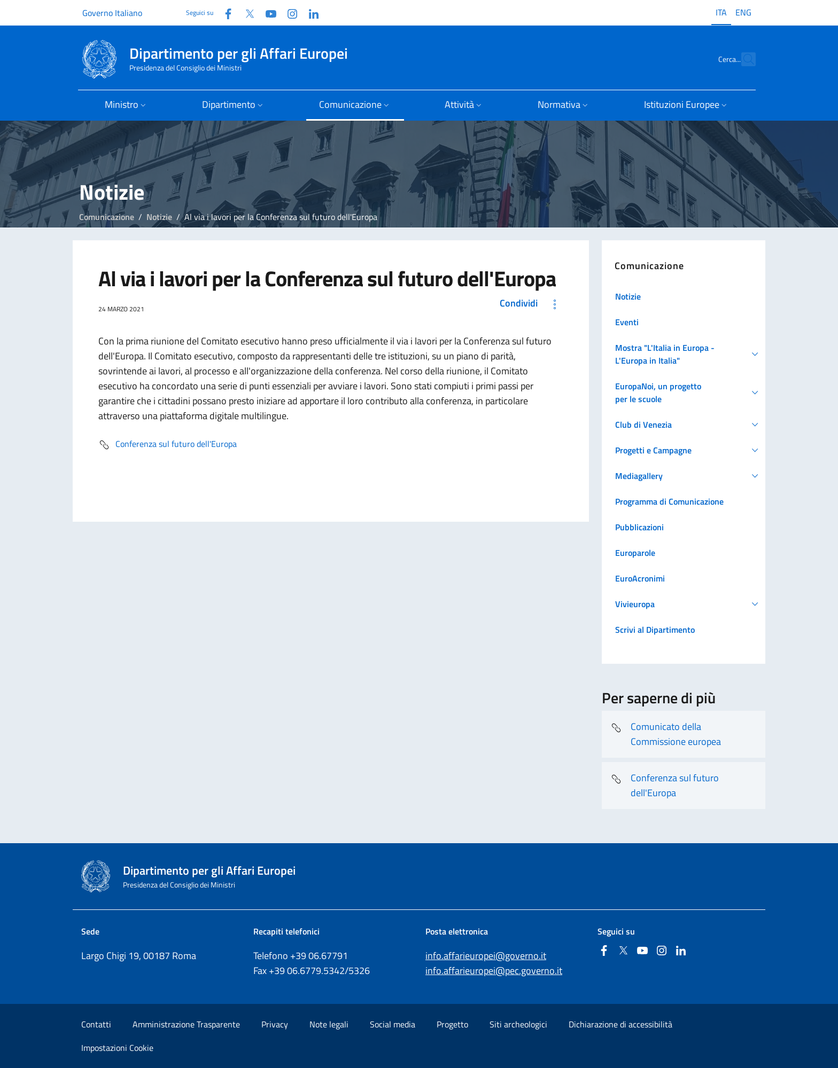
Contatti (96, 1024)
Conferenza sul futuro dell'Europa (167, 444)
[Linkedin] (309, 12)
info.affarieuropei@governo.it (485, 955)
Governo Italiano (112, 12)
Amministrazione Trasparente (186, 1024)
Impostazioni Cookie (117, 1047)
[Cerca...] (743, 59)
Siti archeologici (518, 1024)
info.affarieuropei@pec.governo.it (493, 970)
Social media (392, 1024)
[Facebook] (224, 12)
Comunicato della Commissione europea (665, 734)
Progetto (452, 1024)
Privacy (274, 1024)
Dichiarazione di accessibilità (620, 1024)
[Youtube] (266, 12)
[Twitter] (245, 12)
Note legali (328, 1024)
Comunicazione (106, 216)
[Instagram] (288, 12)
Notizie (159, 216)
